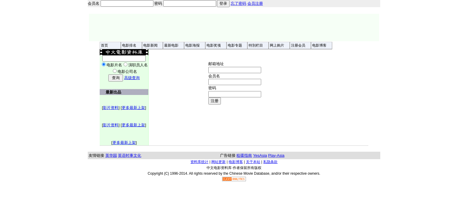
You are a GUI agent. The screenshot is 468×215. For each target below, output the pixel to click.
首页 (104, 45)
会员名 (214, 76)
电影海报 (192, 45)
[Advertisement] (234, 27)
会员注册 (255, 3)
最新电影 (171, 45)
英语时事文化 (129, 155)
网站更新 (218, 162)
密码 (212, 88)
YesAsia (260, 155)
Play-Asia (276, 155)
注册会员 (298, 45)
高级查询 (132, 78)
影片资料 (110, 107)
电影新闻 (150, 45)
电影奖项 (214, 45)
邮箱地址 (216, 83)
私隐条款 (270, 162)
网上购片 (277, 45)
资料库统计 (199, 162)
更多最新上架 (133, 107)
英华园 (111, 155)
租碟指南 (244, 155)
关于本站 (253, 162)
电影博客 (319, 45)
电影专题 (235, 45)
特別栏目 (256, 45)
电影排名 (129, 45)
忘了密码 (238, 3)
